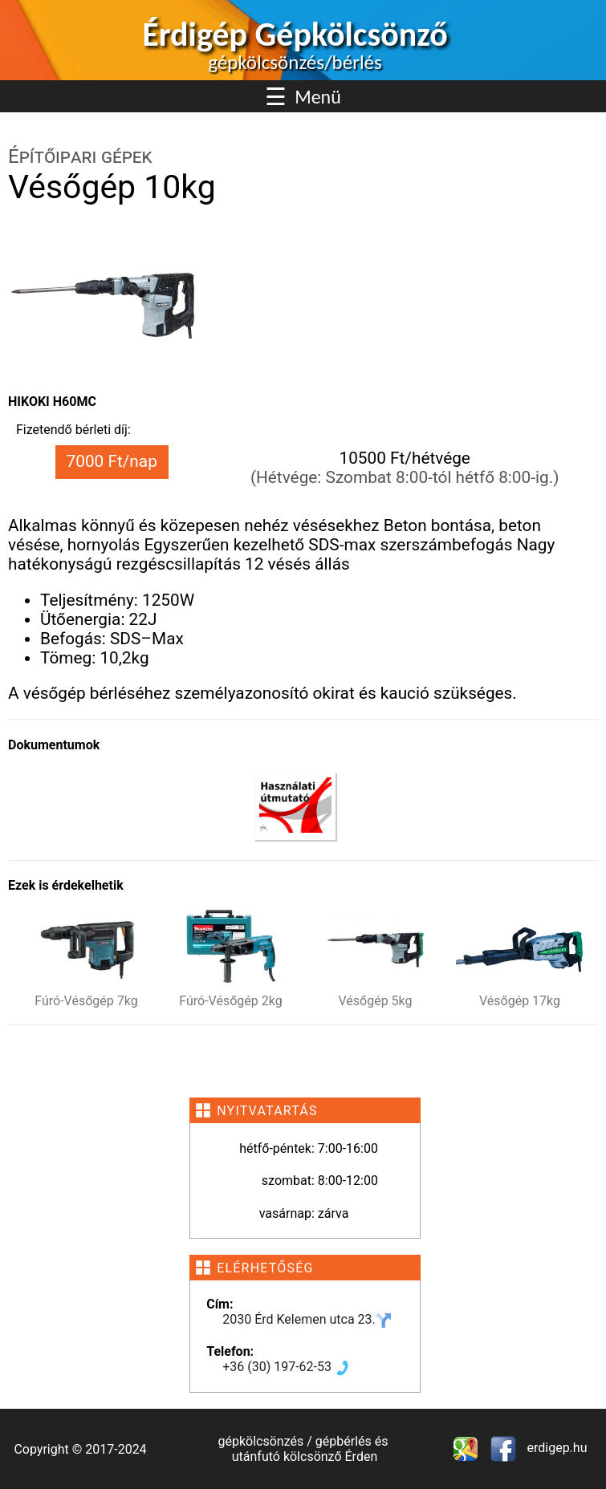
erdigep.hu (556, 1447)
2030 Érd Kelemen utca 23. (307, 1319)
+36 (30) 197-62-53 (286, 1366)
